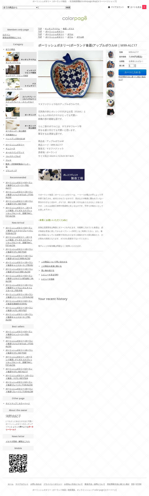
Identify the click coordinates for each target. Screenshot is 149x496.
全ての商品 (10, 49)
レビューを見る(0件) (49, 274)
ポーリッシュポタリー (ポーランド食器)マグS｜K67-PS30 (19, 202)
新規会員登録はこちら (12, 37)
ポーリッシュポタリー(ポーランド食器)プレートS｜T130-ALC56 (19, 383)
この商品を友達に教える (51, 266)
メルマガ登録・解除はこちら (18, 441)
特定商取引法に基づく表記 (118, 484)
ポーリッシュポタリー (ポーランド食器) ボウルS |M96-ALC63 (19, 257)
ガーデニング (11, 117)
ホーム (10, 484)
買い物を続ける (47, 270)
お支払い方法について (73, 484)
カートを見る (138, 7)
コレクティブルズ (13, 156)
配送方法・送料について (95, 484)
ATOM (138, 484)
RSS (132, 484)
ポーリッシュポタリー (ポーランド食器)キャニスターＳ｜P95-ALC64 (19, 317)
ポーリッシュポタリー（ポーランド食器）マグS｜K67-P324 (20, 377)
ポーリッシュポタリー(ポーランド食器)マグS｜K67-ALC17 (19, 370)
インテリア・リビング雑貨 (17, 75)
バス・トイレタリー (14, 88)
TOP (40, 28)
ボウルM (80, 37)
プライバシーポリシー (53, 484)
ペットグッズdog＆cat (15, 138)
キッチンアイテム (52, 28)
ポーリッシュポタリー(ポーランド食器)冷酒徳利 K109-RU (19, 302)
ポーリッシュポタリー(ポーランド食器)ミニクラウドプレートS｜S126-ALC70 (19, 230)
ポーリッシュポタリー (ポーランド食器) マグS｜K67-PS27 (19, 309)
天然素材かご (11, 134)
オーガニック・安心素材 (16, 131)
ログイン (6, 34)
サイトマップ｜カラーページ (18, 403)
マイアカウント (117, 7)
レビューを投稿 (47, 279)
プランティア (11, 170)
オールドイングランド (15, 152)
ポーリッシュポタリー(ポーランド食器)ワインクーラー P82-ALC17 (19, 185)
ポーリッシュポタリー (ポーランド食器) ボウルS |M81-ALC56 (19, 270)
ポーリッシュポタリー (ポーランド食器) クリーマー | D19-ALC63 (19, 295)
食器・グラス (68, 28)
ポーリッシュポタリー (54, 31)
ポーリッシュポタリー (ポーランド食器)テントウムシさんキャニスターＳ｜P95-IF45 (19, 288)
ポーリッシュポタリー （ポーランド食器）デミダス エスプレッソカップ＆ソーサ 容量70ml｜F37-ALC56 (19, 211)
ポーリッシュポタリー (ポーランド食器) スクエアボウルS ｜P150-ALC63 (19, 194)
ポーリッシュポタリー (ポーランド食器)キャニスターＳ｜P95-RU (19, 263)
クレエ (8, 160)
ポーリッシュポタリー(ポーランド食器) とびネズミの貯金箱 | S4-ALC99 (20, 278)
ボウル (70, 34)
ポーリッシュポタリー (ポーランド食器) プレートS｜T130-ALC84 (19, 390)
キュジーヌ (10, 148)
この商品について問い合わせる (54, 261)
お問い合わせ (36, 484)
